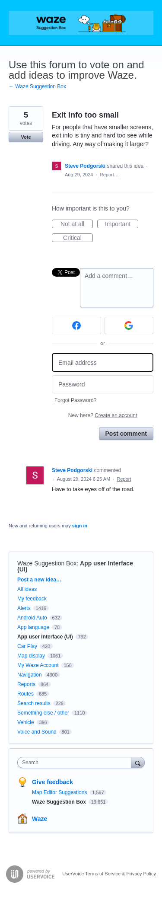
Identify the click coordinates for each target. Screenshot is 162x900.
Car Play (27, 646)
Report (124, 479)
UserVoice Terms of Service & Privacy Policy (109, 873)
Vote (26, 137)
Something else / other (43, 713)
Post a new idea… (39, 580)
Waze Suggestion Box (46, 563)
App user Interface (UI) (45, 637)
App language (33, 627)
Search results (34, 703)
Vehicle (25, 722)
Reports (26, 684)
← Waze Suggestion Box (37, 86)
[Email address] (102, 362)
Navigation (29, 675)
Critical (78, 238)
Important (121, 224)
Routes (25, 694)
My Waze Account (38, 665)
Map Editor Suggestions (60, 792)
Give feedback (52, 782)
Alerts (24, 608)
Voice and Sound (37, 732)
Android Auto (32, 618)
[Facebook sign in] (76, 325)
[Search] (138, 762)
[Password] (102, 384)
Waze (39, 818)
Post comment (126, 433)
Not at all (76, 224)
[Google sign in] (129, 325)
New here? (102, 415)
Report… (109, 174)
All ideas (27, 589)
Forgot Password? (75, 400)
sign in (79, 525)
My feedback (32, 599)
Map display (31, 656)
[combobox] (76, 763)
